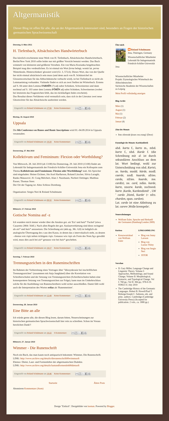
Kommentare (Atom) (34, 388)
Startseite (53, 383)
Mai (117, 114)
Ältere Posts (99, 383)
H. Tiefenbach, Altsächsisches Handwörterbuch (50, 51)
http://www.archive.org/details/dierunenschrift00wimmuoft (49, 358)
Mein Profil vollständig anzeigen (130, 93)
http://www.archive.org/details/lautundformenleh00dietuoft (49, 365)
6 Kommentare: (60, 333)
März (117, 106)
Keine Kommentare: (62, 108)
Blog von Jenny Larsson (148, 236)
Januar (118, 121)
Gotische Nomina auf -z (31, 215)
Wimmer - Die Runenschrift (35, 348)
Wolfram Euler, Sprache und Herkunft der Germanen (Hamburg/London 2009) (136, 221)
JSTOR (144, 255)
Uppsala (19, 123)
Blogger (110, 406)
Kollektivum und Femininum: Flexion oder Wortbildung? (58, 157)
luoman (91, 406)
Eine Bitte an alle (26, 310)
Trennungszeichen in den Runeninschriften (46, 263)
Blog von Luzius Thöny (147, 243)
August (118, 110)
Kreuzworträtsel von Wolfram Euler (125, 238)
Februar (119, 117)
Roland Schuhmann (140, 49)
